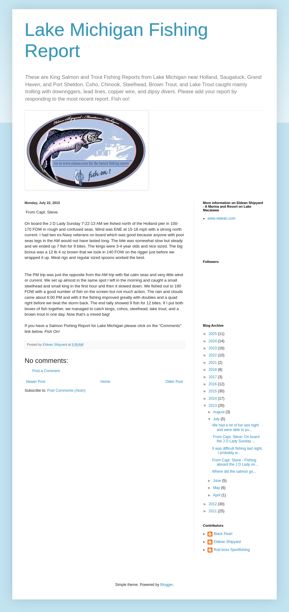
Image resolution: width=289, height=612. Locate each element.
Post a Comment (46, 371)
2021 (213, 362)
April (217, 495)
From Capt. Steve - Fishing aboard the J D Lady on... (235, 462)
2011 (213, 511)
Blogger (166, 585)
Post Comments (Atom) (66, 390)
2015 (213, 391)
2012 (213, 504)
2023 (213, 348)
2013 (213, 405)
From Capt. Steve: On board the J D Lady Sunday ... (235, 439)
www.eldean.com (222, 218)
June (217, 481)
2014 (213, 398)
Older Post (174, 381)
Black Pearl (223, 534)
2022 (213, 355)
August (219, 412)
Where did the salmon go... (234, 471)
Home (105, 381)
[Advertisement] (239, 240)
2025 (213, 334)
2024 (213, 341)
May (217, 488)
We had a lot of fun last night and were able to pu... (235, 427)
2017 (213, 377)
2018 (213, 370)
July (217, 419)
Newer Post (35, 381)
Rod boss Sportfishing (232, 550)
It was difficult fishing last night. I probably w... (237, 450)
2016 (213, 384)
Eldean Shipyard (227, 542)
